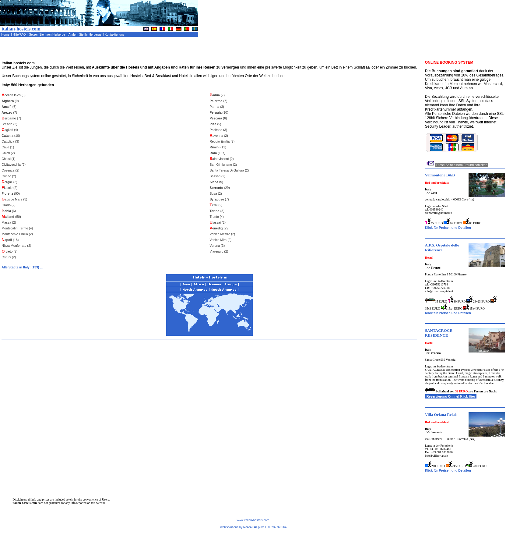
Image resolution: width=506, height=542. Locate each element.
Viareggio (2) (219, 251)
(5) (215, 124)
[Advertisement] (434, 50)
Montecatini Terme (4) (17, 228)
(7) (9, 112)
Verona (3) (217, 245)
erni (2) (216, 205)
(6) (9, 106)
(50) (11, 216)
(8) (217, 211)
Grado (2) (9, 205)
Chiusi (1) (9, 159)
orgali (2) (9, 182)
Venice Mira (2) (221, 240)
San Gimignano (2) (223, 164)
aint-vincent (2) (222, 159)
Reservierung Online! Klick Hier (451, 396)
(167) (218, 153)
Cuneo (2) (9, 176)
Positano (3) (218, 130)
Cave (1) (8, 147)
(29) (220, 188)
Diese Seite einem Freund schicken (461, 165)
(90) (11, 193)
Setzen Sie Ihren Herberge (47, 34)
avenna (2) (219, 135)
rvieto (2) (9, 251)
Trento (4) (217, 216)
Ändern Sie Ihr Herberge (85, 34)
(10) (11, 135)
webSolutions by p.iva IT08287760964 (253, 527)
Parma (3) (217, 106)
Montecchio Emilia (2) (17, 234)
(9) (10, 101)
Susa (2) (216, 193)
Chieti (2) (8, 153)
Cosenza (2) (10, 170)
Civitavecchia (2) (14, 164)
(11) (218, 147)
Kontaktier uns (115, 34)
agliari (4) (10, 130)
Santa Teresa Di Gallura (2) (229, 170)
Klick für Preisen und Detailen (448, 227)
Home (5, 34)
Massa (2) (9, 222)
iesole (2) (9, 188)
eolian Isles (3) (14, 95)
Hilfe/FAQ (19, 34)
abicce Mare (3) (14, 199)
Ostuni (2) (9, 257)
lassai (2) (218, 222)
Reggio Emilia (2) (222, 141)
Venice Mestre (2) (222, 234)
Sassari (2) (218, 176)
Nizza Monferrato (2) (16, 245)
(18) (10, 240)
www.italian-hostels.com (253, 520)
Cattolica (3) (10, 141)
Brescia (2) (9, 124)
